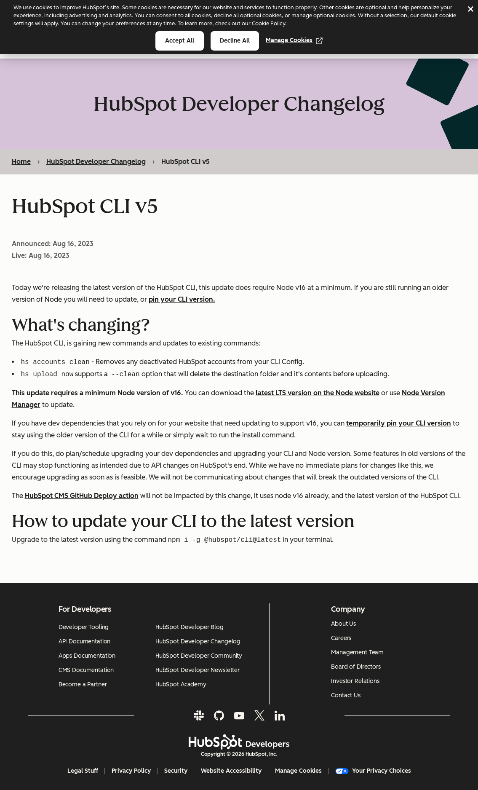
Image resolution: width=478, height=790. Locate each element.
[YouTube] (239, 715)
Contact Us (346, 695)
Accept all (179, 40)
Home (21, 162)
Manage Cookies (294, 40)
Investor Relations (355, 681)
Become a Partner (83, 684)
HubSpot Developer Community (198, 655)
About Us (343, 623)
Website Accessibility (231, 770)
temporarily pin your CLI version (398, 424)
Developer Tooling (84, 627)
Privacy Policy (131, 770)
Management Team (357, 652)
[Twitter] (259, 715)
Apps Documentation (87, 655)
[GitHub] (219, 715)
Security (175, 770)
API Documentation (85, 641)
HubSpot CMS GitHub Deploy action (82, 496)
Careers (341, 638)
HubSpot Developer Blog (189, 627)
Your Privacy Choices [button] (373, 770)
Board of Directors (355, 666)
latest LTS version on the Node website (317, 393)
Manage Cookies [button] (298, 770)
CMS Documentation (86, 670)
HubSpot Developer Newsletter (197, 670)
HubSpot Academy (180, 684)
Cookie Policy (268, 23)
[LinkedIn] (279, 715)
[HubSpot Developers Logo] (239, 742)
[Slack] (199, 715)
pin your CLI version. (182, 300)
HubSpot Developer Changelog (96, 162)
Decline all (235, 40)
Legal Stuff (82, 770)
